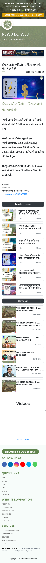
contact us (7, 521)
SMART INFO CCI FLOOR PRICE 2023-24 (27, 339)
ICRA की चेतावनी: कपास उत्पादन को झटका (30, 242)
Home (4, 39)
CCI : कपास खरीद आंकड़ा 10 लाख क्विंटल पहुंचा (29, 273)
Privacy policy (8, 511)
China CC (6, 494)
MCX (3, 488)
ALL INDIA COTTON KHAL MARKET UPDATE (28, 383)
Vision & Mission (9, 540)
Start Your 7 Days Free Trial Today (23, 14)
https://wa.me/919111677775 (14, 194)
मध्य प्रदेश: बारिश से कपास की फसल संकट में (30, 227)
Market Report (8, 534)
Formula (5, 517)
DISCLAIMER (6, 514)
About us (6, 504)
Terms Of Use (7, 507)
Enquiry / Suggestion (20, 452)
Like (21, 218)
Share (38, 218)
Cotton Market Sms (10, 530)
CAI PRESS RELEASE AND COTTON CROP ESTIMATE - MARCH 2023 (29, 370)
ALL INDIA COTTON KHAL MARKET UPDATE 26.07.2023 (30, 324)
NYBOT (4, 491)
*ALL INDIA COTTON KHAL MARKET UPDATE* (28, 309)
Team (4, 544)
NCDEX (4, 481)
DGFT (4, 484)
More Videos (23, 439)
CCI (3, 478)
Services (5, 537)
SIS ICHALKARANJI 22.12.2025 (25, 353)
